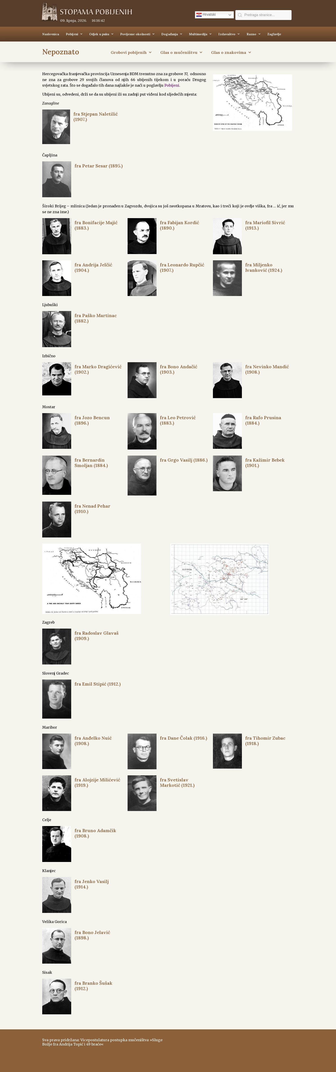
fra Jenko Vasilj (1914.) (92, 884)
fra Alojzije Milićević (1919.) (97, 782)
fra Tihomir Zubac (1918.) (265, 740)
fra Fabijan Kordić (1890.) (179, 225)
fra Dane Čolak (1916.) (183, 738)
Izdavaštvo (229, 34)
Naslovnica (50, 34)
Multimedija (200, 34)
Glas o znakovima (231, 52)
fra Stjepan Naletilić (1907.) (95, 116)
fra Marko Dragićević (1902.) (98, 369)
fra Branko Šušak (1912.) (93, 985)
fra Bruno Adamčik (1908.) (95, 833)
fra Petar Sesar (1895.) (99, 166)
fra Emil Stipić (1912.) (98, 684)
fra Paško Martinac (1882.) (96, 318)
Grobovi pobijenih (131, 52)
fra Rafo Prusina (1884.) (263, 420)
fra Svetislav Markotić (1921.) (177, 782)
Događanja (171, 34)
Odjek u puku (101, 34)
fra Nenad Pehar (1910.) (92, 508)
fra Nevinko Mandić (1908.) (267, 369)
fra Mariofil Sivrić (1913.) (265, 225)
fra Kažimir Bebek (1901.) (265, 462)
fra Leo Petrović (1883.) (178, 420)
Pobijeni (74, 34)
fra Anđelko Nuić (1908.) (93, 740)
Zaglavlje (274, 34)
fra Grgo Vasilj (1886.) (184, 460)
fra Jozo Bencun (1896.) (92, 420)
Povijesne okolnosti (137, 34)
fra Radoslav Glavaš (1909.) (97, 635)
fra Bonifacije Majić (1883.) (96, 225)
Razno (254, 34)
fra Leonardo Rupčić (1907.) (182, 267)
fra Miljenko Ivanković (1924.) (263, 267)
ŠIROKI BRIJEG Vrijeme (232, 1048)
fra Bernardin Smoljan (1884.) (91, 462)
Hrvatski (206, 15)
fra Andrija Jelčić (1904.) (93, 267)
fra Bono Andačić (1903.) (178, 369)
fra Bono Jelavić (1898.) (92, 935)
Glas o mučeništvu (181, 52)
